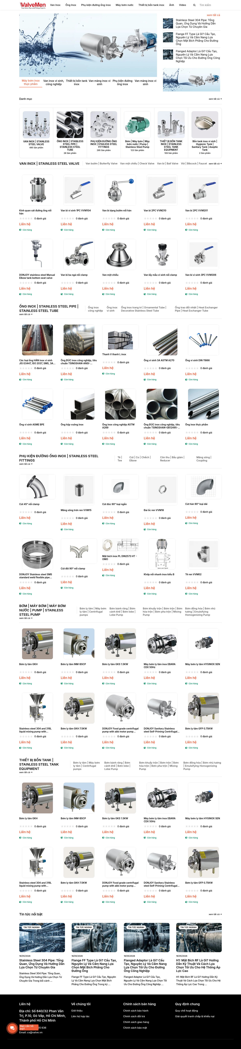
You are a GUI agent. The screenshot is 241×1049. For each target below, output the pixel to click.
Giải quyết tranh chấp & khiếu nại (195, 1016)
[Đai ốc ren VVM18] (162, 489)
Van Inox (55, 5)
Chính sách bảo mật (135, 1027)
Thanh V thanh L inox (114, 354)
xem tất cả (213, 15)
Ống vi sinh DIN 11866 (197, 360)
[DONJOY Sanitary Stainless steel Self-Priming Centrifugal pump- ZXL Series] (162, 708)
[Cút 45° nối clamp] (37, 486)
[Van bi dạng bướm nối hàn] (120, 190)
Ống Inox (70, 5)
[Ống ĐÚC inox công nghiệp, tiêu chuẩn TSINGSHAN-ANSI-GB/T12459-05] (79, 340)
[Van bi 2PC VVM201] (203, 190)
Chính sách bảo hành (135, 1010)
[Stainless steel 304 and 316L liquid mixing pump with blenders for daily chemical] (37, 708)
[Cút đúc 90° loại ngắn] (120, 486)
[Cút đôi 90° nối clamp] (79, 551)
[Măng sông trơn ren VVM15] (79, 489)
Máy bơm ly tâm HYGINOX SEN (202, 664)
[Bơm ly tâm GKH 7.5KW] (79, 708)
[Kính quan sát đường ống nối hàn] (37, 190)
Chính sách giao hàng (136, 1022)
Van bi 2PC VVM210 (155, 210)
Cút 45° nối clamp (29, 504)
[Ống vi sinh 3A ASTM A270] (162, 340)
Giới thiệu (77, 1010)
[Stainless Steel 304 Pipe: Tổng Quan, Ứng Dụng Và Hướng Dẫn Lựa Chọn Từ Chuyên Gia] (191, 24)
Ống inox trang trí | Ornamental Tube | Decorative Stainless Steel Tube (143, 309)
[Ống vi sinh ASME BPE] (37, 404)
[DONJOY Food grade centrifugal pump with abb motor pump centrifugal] (120, 708)
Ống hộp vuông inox (72, 424)
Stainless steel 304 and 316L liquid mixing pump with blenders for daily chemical (35, 730)
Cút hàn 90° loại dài (196, 504)
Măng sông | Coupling (203, 459)
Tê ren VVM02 (193, 574)
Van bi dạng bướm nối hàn (116, 210)
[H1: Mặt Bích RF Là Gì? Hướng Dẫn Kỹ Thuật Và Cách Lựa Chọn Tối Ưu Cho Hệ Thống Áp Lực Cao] (199, 937)
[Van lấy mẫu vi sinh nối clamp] (162, 254)
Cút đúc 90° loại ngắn (114, 504)
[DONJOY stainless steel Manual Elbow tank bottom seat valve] (37, 254)
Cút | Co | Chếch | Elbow (140, 459)
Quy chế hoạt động (186, 1010)
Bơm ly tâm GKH (28, 664)
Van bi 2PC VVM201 (196, 210)
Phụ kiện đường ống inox (96, 5)
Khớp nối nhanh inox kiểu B (159, 574)
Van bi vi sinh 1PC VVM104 (76, 210)
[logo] (32, 5)
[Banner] (192, 79)
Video (182, 5)
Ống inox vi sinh (112, 309)
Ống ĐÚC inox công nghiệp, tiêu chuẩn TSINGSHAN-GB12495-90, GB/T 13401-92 (162, 426)
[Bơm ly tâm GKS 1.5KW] (120, 643)
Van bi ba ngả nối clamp (74, 274)
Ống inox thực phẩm (196, 424)
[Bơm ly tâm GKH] (37, 643)
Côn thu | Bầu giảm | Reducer (172, 459)
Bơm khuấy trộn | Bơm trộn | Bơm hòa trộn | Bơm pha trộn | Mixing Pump (162, 612)
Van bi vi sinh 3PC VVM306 (200, 274)
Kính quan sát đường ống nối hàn (35, 212)
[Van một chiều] (120, 254)
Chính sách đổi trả (134, 1016)
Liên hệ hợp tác (80, 1016)
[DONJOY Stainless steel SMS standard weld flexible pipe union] (37, 554)
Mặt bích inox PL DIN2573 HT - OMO (119, 558)
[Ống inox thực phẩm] (203, 404)
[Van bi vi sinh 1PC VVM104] (79, 190)
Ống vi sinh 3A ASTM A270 (159, 360)
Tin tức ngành (31, 927)
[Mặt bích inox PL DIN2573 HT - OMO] (120, 545)
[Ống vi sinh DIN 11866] (203, 340)
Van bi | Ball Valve (167, 163)
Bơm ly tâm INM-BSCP (73, 664)
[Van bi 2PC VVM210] (162, 190)
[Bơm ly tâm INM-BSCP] (79, 643)
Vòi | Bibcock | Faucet (194, 163)
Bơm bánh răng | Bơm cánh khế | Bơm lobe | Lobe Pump (122, 612)
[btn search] (194, 5)
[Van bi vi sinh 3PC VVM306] (203, 254)
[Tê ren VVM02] (203, 554)
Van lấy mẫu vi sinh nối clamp (160, 274)
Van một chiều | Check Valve (137, 163)
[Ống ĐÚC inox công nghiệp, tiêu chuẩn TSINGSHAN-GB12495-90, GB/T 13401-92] (162, 404)
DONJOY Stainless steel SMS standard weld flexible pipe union (35, 576)
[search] (204, 5)
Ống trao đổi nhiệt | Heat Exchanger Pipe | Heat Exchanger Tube (196, 309)
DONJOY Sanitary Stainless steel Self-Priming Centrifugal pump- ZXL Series (160, 730)
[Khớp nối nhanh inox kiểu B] (162, 554)
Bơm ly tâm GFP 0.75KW (199, 728)
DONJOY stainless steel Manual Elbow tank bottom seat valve (37, 276)
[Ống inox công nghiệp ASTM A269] (120, 404)
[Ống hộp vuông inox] (79, 404)
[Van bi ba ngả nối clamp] (79, 254)
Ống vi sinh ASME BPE (31, 424)
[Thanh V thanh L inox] (120, 337)
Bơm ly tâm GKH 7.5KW (74, 728)
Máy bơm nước (125, 5)
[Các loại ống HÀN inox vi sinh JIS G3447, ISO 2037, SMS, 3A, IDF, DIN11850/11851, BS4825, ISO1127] (37, 340)
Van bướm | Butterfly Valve (101, 163)
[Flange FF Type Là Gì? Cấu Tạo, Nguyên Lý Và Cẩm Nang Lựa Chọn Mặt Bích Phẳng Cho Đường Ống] (191, 40)
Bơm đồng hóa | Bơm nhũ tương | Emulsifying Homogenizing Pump (200, 612)
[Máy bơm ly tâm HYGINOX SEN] (203, 643)
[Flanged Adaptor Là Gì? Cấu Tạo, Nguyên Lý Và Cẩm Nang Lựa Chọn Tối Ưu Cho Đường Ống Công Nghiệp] (191, 57)
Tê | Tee (119, 459)
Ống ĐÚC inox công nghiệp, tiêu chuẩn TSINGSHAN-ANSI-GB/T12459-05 (79, 362)
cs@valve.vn (35, 1032)
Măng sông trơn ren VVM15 (76, 510)
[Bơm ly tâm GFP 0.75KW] (203, 708)
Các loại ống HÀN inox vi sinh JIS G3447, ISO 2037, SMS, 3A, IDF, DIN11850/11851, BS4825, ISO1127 (36, 362)
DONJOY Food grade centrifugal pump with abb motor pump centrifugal (120, 730)
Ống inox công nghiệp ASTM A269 (118, 426)
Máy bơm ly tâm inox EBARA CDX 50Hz (160, 666)
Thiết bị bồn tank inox (151, 5)
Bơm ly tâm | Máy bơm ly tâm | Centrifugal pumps (93, 612)
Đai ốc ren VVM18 (154, 510)
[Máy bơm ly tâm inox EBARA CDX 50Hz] (162, 643)
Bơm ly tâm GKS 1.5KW (115, 664)
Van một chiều (110, 274)
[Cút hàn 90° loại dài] (203, 486)
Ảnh (171, 5)
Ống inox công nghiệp (95, 309)
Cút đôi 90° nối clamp (73, 568)
